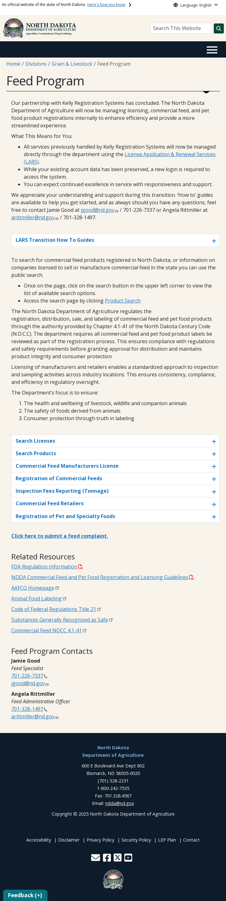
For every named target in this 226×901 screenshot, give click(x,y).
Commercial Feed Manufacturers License (67, 465)
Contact (191, 840)
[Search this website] (219, 28)
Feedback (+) (25, 895)
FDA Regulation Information (47, 566)
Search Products (36, 453)
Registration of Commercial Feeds (59, 478)
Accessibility (38, 840)
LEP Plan (167, 840)
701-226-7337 (27, 675)
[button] (96, 859)
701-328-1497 (27, 708)
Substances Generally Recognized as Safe (59, 619)
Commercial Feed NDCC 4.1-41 (46, 630)
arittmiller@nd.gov (32, 217)
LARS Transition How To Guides (55, 240)
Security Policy (136, 840)
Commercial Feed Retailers (50, 503)
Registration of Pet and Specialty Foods (65, 516)
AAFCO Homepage (32, 587)
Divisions (36, 63)
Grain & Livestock (72, 63)
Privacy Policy (100, 840)
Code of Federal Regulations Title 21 (53, 609)
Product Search (123, 300)
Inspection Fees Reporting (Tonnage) (62, 490)
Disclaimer (69, 840)
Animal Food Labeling (36, 598)
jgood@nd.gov (97, 209)
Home (13, 63)
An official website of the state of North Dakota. (63, 4)
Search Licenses (35, 440)
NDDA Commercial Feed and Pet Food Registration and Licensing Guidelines (102, 577)
